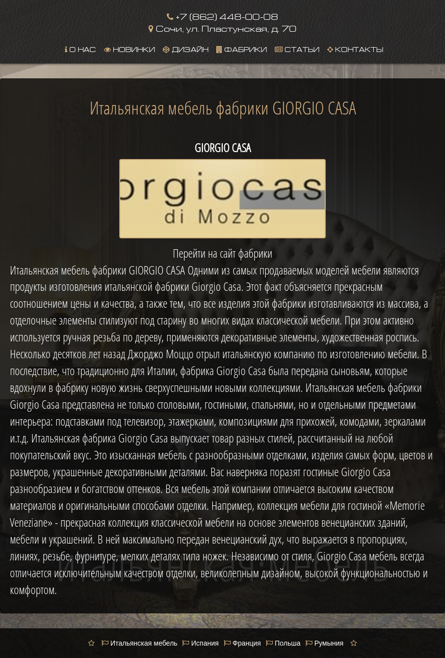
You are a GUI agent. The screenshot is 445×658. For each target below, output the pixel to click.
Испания (200, 643)
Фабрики (241, 49)
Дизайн (185, 49)
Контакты (355, 49)
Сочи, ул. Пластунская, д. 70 (222, 27)
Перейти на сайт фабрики (222, 253)
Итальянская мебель (139, 643)
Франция (242, 643)
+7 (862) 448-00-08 (222, 15)
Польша (283, 643)
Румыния (324, 643)
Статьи (297, 49)
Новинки (129, 49)
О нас (80, 49)
